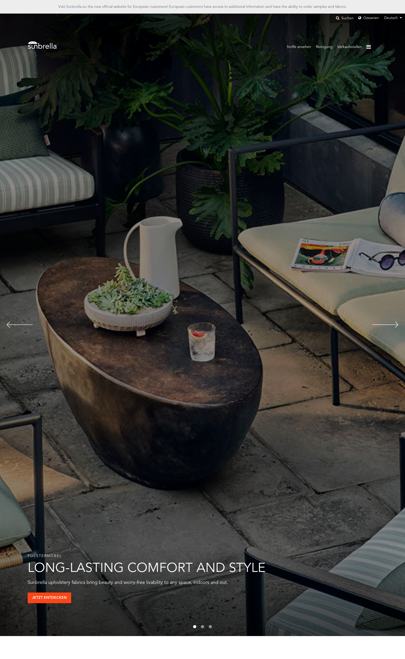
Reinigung (324, 47)
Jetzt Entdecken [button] (49, 598)
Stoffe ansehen (299, 47)
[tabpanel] (202, 325)
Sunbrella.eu (76, 7)
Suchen (345, 18)
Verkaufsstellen (349, 47)
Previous (20, 325)
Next (385, 325)
